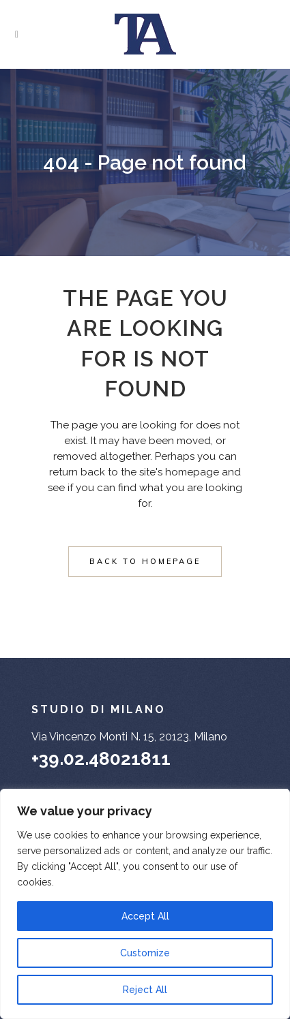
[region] (145, 904)
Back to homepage (145, 561)
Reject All (145, 989)
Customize (145, 952)
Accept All (145, 916)
